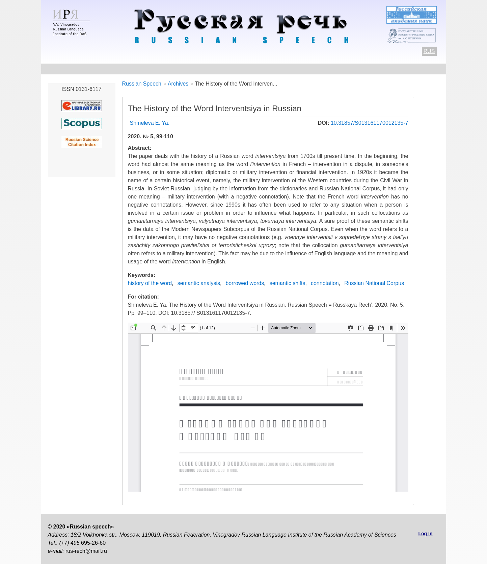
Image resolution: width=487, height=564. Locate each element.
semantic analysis (199, 283)
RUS (429, 51)
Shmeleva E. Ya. (150, 123)
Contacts (118, 69)
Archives (270, 69)
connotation (325, 283)
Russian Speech (142, 84)
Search (420, 69)
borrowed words (244, 283)
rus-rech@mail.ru (86, 551)
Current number (225, 69)
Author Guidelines (167, 69)
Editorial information (321, 69)
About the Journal (71, 69)
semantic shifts (287, 283)
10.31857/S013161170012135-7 (369, 123)
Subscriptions (379, 69)
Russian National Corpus (374, 283)
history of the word (150, 283)
